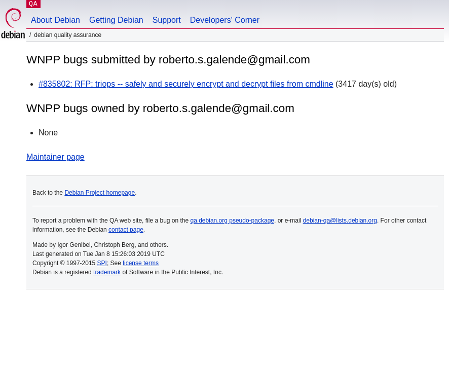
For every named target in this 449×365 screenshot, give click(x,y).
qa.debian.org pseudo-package (232, 220)
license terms (141, 263)
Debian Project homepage (99, 192)
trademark (107, 272)
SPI (102, 263)
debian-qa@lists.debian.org (340, 220)
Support (167, 20)
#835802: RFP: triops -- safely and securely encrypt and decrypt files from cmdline (186, 84)
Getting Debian (116, 20)
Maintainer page (55, 157)
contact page (125, 229)
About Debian (55, 20)
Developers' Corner (224, 20)
